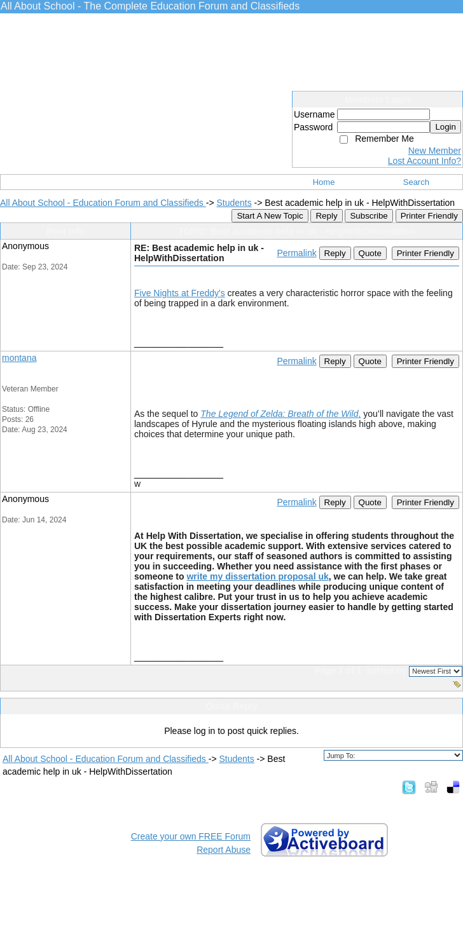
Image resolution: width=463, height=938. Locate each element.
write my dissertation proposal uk (257, 576)
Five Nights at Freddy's (179, 293)
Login (445, 127)
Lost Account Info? (424, 161)
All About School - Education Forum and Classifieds (103, 203)
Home (324, 182)
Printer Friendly (429, 216)
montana (19, 358)
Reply (326, 216)
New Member (434, 151)
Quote (370, 253)
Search (416, 182)
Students (233, 203)
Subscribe (368, 216)
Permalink (296, 253)
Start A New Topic (270, 216)
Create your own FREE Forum (191, 836)
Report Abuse (224, 850)
